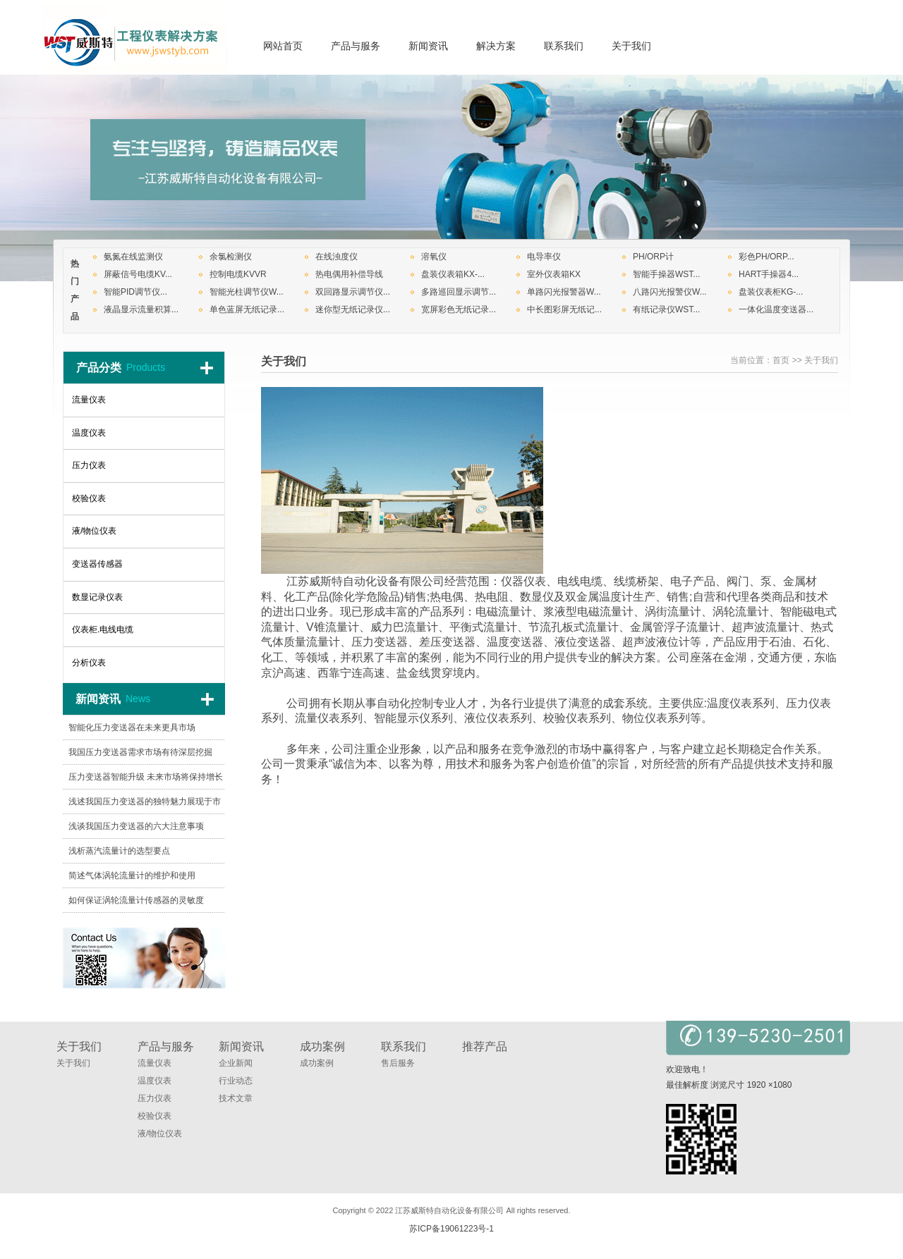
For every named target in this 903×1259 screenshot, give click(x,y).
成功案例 (317, 1063)
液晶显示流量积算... (141, 309)
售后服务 (398, 1063)
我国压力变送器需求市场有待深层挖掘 (140, 752)
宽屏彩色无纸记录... (458, 309)
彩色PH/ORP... (766, 257)
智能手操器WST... (666, 274)
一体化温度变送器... (776, 309)
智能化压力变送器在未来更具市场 (131, 727)
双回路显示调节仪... (352, 292)
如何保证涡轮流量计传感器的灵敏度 (136, 900)
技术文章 (236, 1098)
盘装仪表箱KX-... (453, 274)
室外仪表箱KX (554, 274)
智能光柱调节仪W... (247, 292)
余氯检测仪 (231, 257)
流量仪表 (154, 1063)
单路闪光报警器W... (564, 292)
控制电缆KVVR (238, 274)
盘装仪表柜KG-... (771, 292)
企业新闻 (236, 1063)
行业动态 (236, 1081)
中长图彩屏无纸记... (564, 309)
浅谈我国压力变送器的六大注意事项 (136, 826)
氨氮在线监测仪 (133, 257)
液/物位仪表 (160, 1133)
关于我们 (821, 360)
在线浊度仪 (336, 257)
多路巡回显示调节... (458, 292)
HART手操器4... (769, 274)
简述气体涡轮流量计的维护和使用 (131, 875)
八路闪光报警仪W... (670, 292)
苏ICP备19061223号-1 (451, 1229)
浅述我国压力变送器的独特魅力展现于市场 (144, 805)
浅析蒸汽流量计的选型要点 (119, 851)
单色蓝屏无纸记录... (247, 309)
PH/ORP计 (653, 257)
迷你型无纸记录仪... (352, 309)
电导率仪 (544, 257)
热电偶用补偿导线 (349, 274)
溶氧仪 (434, 257)
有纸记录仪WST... (666, 309)
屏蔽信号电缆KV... (138, 274)
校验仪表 (154, 1116)
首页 (780, 360)
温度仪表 (154, 1081)
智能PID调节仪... (135, 292)
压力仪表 (154, 1098)
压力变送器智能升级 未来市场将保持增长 (145, 777)
